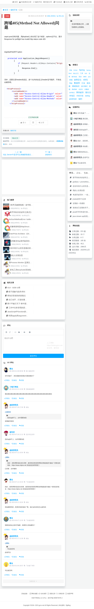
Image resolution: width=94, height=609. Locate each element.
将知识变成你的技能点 (15, 296)
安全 (80, 77)
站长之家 (68, 2)
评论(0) (23, 223)
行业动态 (57, 2)
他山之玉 (15, 138)
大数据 (86, 89)
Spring (82, 70)
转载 (7, 16)
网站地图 (33, 593)
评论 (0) (60, 16)
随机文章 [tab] (87, 173)
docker (74, 89)
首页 (15, 2)
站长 (86, 73)
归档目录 (60, 593)
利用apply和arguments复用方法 (20, 316)
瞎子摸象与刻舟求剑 (15, 292)
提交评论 (33, 356)
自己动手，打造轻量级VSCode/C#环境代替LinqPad (28, 300)
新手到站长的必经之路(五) (20, 212)
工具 (81, 73)
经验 (70, 70)
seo (85, 76)
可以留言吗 (79, 163)
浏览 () (51, 16)
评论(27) (25, 215)
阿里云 (38, 598)
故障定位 (78, 80)
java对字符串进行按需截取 (81, 212)
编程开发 (37, 2)
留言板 (88, 2)
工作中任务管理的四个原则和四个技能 (23, 308)
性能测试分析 (25, 2)
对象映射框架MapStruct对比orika (23, 226)
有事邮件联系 (83, 124)
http (71, 83)
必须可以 (81, 157)
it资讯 (85, 80)
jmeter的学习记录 (78, 199)
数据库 (77, 83)
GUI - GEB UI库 (12, 288)
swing (87, 96)
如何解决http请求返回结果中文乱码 (24, 241)
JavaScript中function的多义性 (18, 312)
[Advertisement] (33, 177)
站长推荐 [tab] (80, 173)
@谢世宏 (8, 412)
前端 (71, 80)
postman (73, 99)
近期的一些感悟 (77, 203)
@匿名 (7, 457)
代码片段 (80, 96)
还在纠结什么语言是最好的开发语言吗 (24, 248)
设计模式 (84, 86)
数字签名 (74, 76)
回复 (21, 380)
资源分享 (47, 2)
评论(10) (24, 251)
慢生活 (88, 92)
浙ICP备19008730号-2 (55, 598)
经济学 (81, 89)
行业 (84, 83)
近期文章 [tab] (72, 173)
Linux (76, 70)
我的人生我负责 (16, 255)
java (89, 76)
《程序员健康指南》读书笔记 (21, 205)
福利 (80, 99)
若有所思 (78, 2)
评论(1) (23, 208)
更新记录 (51, 593)
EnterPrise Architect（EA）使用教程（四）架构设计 (30, 234)
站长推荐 (42, 593)
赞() (7, 380)
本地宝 (72, 96)
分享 (41, 123)
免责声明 (69, 593)
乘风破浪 (80, 92)
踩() (14, 380)
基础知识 (76, 86)
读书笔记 (72, 92)
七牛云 (44, 598)
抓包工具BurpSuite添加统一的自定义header (28, 270)
